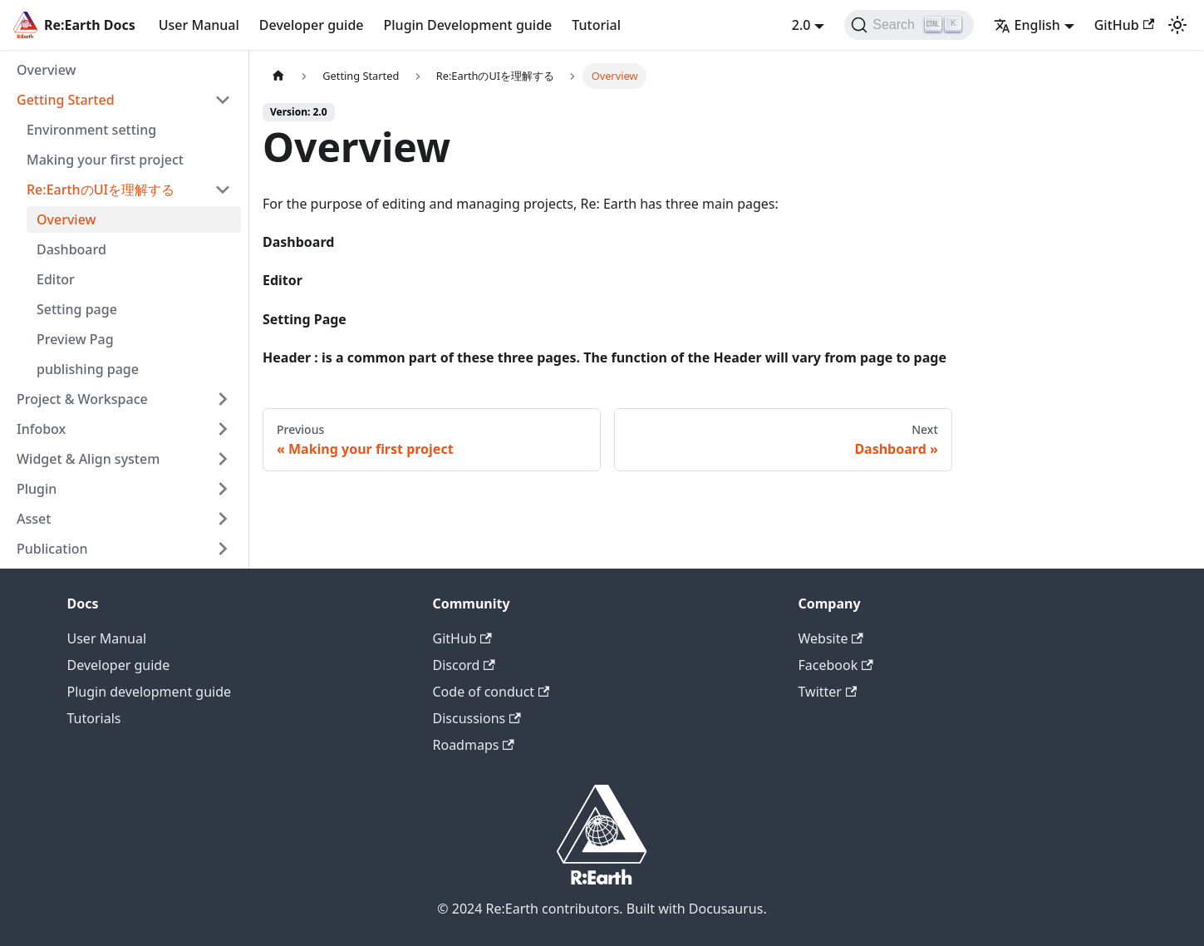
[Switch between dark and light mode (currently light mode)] (1177, 25)
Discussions (477, 718)
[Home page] (278, 76)
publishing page (88, 369)
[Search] (908, 25)
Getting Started (66, 100)
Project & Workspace (82, 399)
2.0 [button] (801, 25)
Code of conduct (491, 691)
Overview (46, 70)
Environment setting (91, 130)
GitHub (1124, 25)
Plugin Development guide (468, 25)
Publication (52, 549)
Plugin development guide (149, 691)
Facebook (836, 665)
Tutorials (94, 718)
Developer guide (311, 25)
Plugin (37, 489)
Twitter (828, 691)
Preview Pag (75, 339)
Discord (464, 665)
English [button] (1027, 25)
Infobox (41, 429)
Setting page (77, 309)
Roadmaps (473, 745)
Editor (56, 279)
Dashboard (71, 249)
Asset (34, 519)
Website (831, 638)
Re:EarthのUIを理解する (100, 189)
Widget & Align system (88, 459)
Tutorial (596, 25)
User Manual (199, 25)
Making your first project (105, 159)
